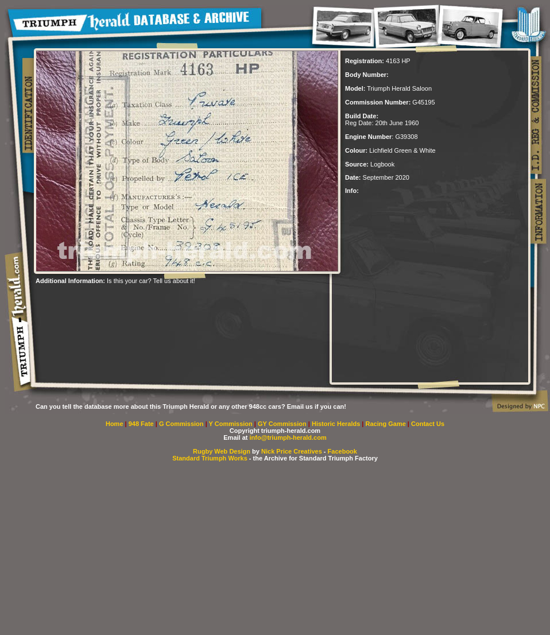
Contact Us (427, 423)
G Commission (182, 423)
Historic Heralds (337, 423)
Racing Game (387, 423)
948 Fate (142, 423)
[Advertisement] (170, 301)
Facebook (342, 451)
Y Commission (231, 423)
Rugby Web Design (221, 451)
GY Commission (282, 423)
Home (114, 423)
